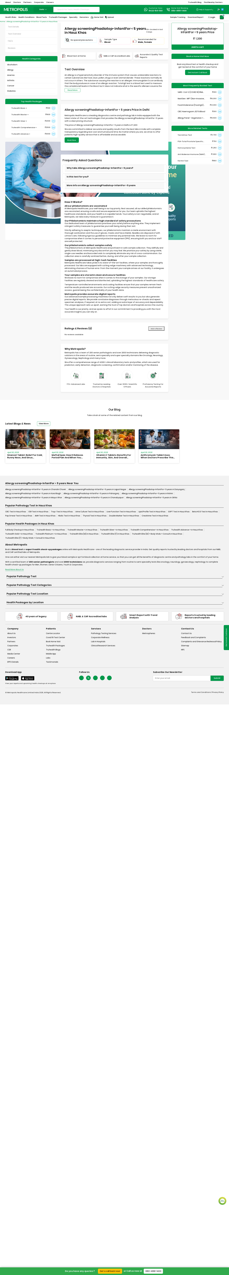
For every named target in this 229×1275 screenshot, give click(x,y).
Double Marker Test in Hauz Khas (124, 515)
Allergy (10, 70)
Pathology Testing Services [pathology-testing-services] (103, 633)
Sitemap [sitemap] (185, 645)
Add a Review (156, 328)
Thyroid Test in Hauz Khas (95, 515)
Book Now (71, 140)
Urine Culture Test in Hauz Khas (89, 511)
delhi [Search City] (43, 9)
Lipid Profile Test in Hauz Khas (152, 511)
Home (2, 21)
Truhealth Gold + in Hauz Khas (19, 534)
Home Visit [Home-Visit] (97, 17)
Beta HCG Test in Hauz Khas (205, 511)
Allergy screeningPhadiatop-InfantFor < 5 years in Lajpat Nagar (97, 489)
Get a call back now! (110, 1271)
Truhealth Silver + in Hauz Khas (114, 529)
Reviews (11, 48)
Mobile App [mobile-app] (51, 653)
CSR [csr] (9, 649)
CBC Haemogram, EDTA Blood (191, 111)
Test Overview (14, 34)
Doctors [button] (17, 2)
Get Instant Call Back (197, 72)
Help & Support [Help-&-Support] (205, 9)
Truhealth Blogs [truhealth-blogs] (53, 649)
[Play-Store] (218, 9)
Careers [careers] (11, 658)
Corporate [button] (39, 2)
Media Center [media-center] (13, 653)
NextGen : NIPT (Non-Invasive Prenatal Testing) (191, 98)
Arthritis (10, 80)
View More (44, 423)
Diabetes (11, 91)
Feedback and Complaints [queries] (193, 637)
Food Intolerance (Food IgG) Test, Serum (191, 105)
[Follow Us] (81, 678)
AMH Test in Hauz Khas (45, 515)
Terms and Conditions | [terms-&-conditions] (201, 692)
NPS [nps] (182, 649)
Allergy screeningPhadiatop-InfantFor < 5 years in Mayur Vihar (33, 497)
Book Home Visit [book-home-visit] (53, 641)
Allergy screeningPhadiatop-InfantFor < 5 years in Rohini (147, 493)
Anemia (11, 75)
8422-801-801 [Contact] (156, 10)
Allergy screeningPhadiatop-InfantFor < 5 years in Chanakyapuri (94, 497)
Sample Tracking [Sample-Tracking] (177, 17)
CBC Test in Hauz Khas (15, 511)
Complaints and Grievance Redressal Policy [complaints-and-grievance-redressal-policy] (201, 641)
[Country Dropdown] (204, 9)
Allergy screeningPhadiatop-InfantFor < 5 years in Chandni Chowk (35, 489)
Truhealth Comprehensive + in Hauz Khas (150, 529)
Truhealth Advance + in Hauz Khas (187, 529)
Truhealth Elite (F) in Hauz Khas (115, 534)
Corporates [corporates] (12, 645)
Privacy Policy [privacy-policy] (218, 692)
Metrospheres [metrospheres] (148, 633)
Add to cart (197, 47)
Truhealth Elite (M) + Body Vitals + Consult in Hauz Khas (157, 534)
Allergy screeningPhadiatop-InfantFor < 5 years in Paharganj (91, 493)
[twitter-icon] (88, 678)
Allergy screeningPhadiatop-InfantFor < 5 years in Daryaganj (156, 489)
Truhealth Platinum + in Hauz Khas (51, 534)
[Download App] (11, 678)
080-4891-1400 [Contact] (179, 10)
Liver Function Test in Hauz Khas (121, 511)
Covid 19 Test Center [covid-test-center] (55, 637)
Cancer (10, 85)
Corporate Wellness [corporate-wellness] (100, 637)
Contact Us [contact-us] (186, 633)
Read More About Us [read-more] (14, 569)
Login (212, 17)
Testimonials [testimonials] (52, 662)
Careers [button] (50, 2)
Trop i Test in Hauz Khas (62, 511)
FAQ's (10, 41)
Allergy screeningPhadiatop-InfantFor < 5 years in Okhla (151, 497)
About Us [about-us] (11, 633)
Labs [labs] (48, 658)
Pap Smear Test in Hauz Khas (18, 515)
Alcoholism (12, 64)
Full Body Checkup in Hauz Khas (19, 529)
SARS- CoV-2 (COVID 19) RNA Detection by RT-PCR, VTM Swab (192, 92)
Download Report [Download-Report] (195, 17)
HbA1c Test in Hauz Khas (69, 515)
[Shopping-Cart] (222, 17)
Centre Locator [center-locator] (53, 633)
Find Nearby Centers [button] (213, 2)
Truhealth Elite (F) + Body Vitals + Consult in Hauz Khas (30, 538)
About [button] (8, 2)
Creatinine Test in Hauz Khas (155, 515)
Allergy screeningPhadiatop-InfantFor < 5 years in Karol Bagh (33, 493)
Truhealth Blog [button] (194, 2)
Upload (109, 17)
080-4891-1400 (153, 1271)
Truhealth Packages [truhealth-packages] (55, 645)
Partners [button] (27, 2)
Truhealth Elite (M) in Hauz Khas (84, 534)
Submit (217, 678)
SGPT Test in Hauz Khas (179, 511)
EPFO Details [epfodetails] (13, 662)
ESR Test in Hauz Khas (38, 511)
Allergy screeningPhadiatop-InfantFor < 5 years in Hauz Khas (32, 21)
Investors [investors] (11, 637)
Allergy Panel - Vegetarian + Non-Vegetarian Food (190, 118)
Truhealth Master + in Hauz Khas (82, 529)
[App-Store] (222, 9)
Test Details (13, 26)
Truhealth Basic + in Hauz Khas (51, 529)
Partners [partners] (11, 641)
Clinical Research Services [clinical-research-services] (103, 645)
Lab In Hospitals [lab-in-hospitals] (98, 641)
